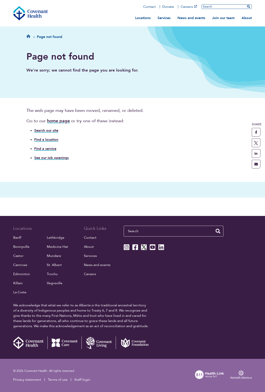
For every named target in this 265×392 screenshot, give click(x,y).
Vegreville (54, 283)
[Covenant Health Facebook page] (135, 247)
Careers (189, 6)
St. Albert (54, 265)
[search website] (248, 6)
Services (164, 18)
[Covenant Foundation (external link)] (133, 342)
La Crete (19, 292)
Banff (17, 237)
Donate (168, 6)
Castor (18, 255)
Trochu (52, 274)
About (247, 18)
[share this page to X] (256, 143)
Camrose (20, 265)
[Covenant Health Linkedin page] (161, 247)
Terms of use (58, 379)
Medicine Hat (57, 246)
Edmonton (21, 274)
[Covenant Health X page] (144, 247)
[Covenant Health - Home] (30, 342)
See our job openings (51, 157)
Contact (149, 6)
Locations (143, 18)
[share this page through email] (256, 164)
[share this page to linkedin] (256, 153)
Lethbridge (55, 237)
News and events (191, 18)
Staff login (82, 379)
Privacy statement (27, 379)
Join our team (223, 18)
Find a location (46, 139)
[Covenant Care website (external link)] (64, 342)
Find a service (45, 148)
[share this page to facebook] (256, 132)
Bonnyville (21, 246)
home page (58, 121)
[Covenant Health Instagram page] (126, 247)
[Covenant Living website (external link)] (98, 342)
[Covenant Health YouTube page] (152, 247)
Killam (18, 283)
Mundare (54, 255)
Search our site (46, 130)
